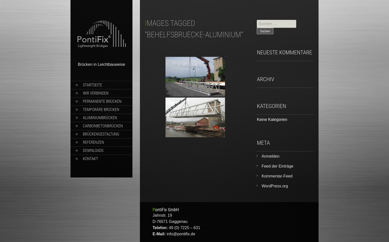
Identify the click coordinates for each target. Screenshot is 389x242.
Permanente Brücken (102, 101)
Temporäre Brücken (101, 109)
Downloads (93, 150)
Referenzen (93, 142)
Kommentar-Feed (276, 176)
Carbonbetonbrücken (103, 126)
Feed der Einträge (277, 166)
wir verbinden (95, 93)
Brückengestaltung (101, 134)
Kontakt (90, 158)
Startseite (92, 85)
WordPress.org (274, 186)
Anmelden (270, 156)
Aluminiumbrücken (100, 117)
